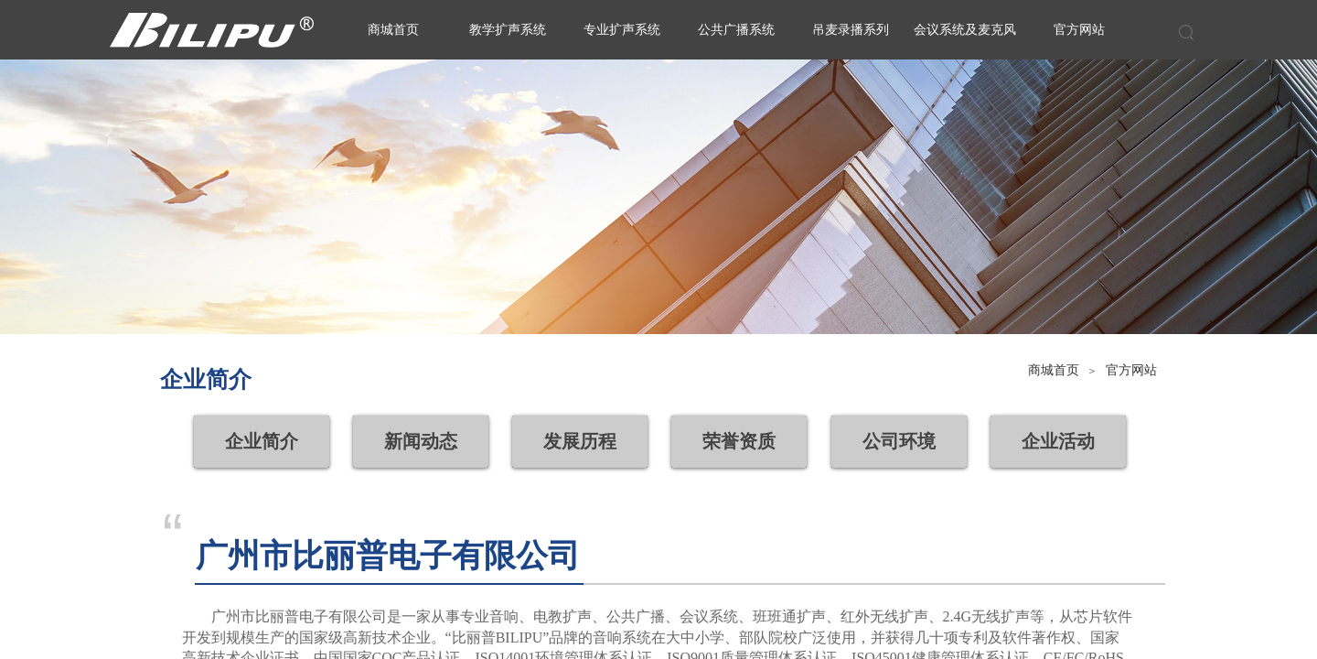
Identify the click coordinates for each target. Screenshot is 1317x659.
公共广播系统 (736, 30)
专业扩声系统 (622, 30)
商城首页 (1053, 370)
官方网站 (1131, 370)
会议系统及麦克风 (965, 30)
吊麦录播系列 (850, 30)
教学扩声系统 (507, 30)
